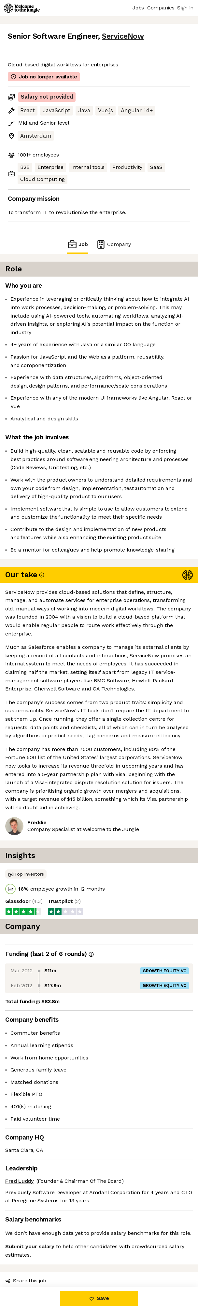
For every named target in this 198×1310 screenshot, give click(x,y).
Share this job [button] (25, 1280)
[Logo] (22, 8)
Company (113, 244)
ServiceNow (123, 36)
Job (77, 244)
